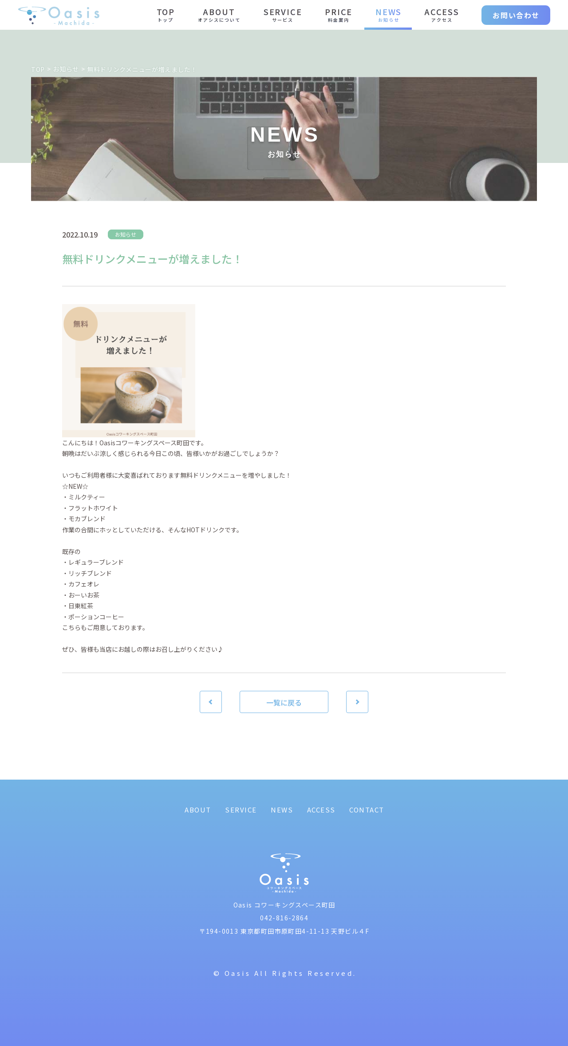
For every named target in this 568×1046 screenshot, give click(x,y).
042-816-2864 (284, 917)
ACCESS (321, 809)
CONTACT (366, 809)
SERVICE (241, 809)
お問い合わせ (516, 15)
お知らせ (125, 234)
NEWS (282, 809)
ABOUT (198, 809)
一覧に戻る (284, 702)
